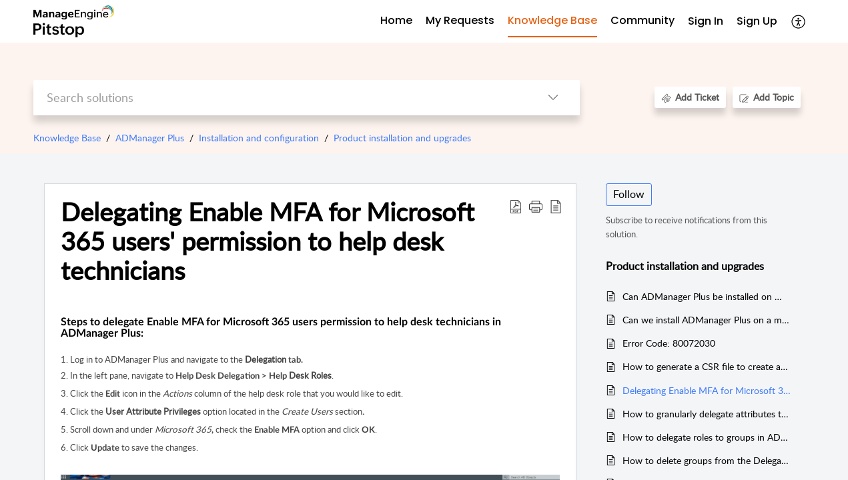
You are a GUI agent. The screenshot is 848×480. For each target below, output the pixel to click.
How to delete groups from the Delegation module (706, 460)
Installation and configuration (259, 137)
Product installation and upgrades (402, 137)
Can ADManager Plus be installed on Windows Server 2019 (706, 296)
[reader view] (555, 206)
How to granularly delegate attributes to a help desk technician (706, 413)
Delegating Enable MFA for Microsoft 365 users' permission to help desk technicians (267, 241)
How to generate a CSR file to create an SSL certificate (706, 366)
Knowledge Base (67, 137)
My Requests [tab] (460, 20)
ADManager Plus (149, 137)
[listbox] (553, 97)
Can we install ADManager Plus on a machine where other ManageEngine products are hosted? (706, 319)
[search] (279, 97)
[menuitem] (705, 21)
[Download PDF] (515, 206)
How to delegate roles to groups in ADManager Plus (706, 437)
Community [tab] (642, 20)
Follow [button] (629, 194)
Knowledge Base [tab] (552, 20)
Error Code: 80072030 (668, 343)
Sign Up (757, 21)
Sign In (705, 21)
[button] (535, 206)
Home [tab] (396, 20)
